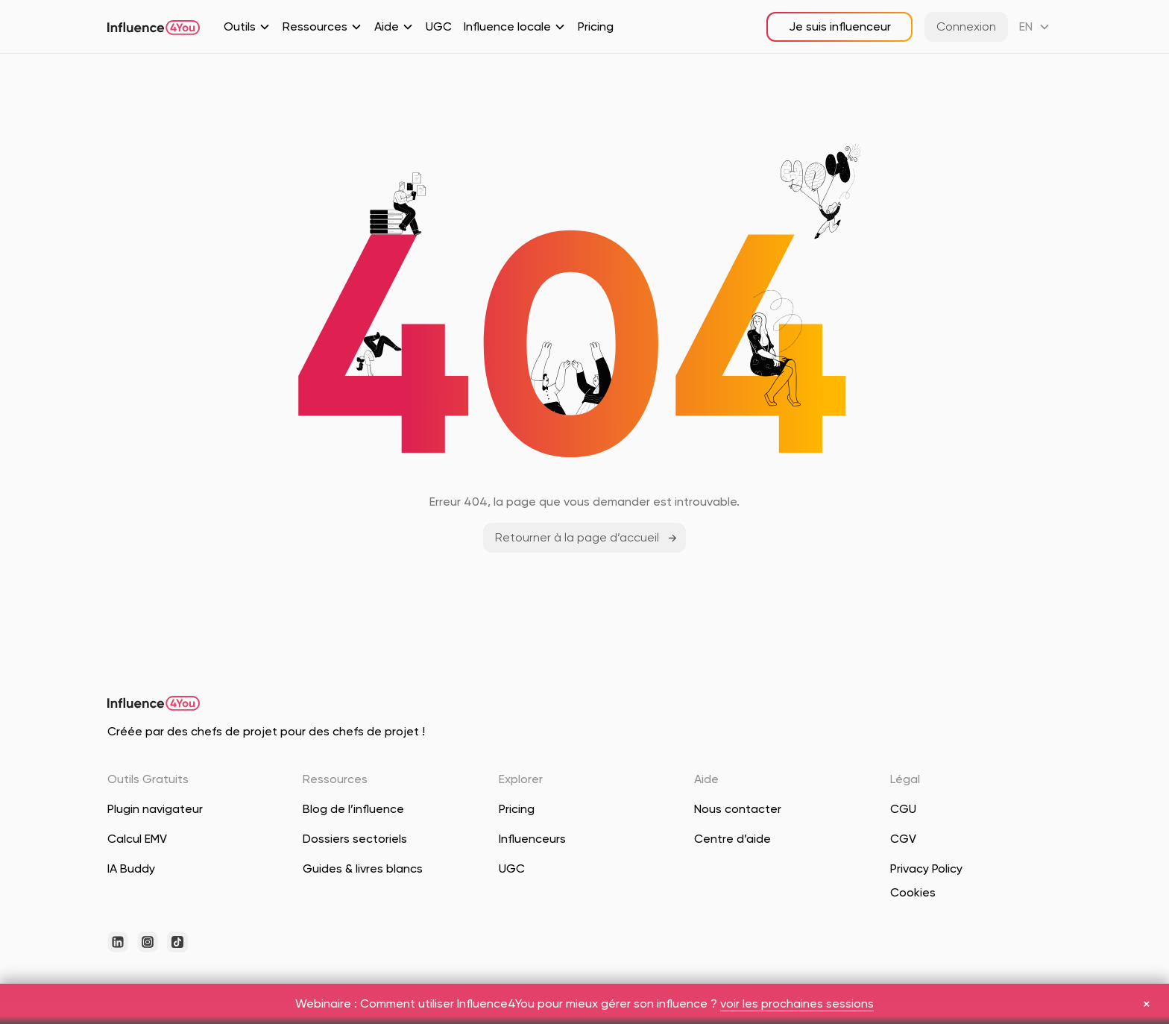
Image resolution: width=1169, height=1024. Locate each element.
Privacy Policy (926, 868)
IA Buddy (131, 868)
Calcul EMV (137, 839)
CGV (903, 839)
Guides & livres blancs (363, 868)
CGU (903, 809)
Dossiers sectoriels (355, 839)
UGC (439, 26)
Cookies (913, 892)
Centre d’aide (732, 839)
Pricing (596, 26)
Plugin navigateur (155, 809)
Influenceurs (532, 839)
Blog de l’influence (353, 809)
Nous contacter (737, 809)
